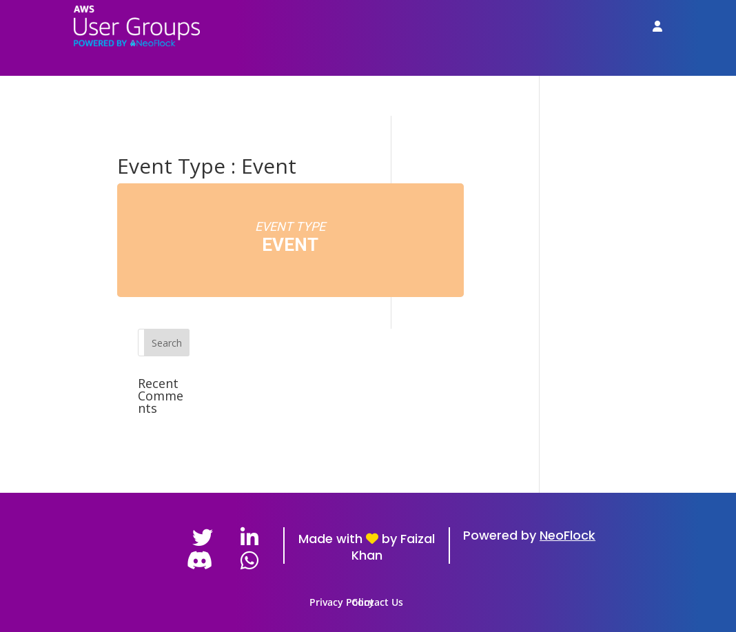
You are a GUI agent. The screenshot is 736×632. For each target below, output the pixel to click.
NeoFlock (567, 535)
